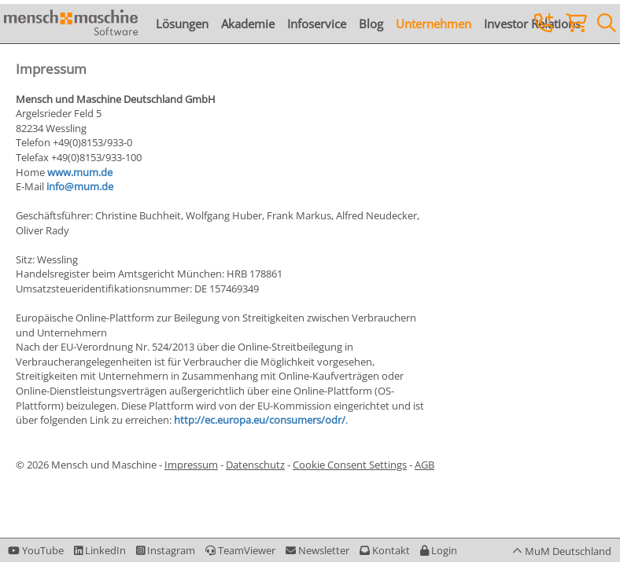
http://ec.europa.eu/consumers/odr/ (258, 420)
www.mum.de (80, 172)
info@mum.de (79, 186)
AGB (424, 465)
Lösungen (182, 23)
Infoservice (316, 23)
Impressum (191, 465)
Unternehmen (433, 23)
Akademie (248, 23)
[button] (438, 550)
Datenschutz (255, 465)
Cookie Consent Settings (350, 465)
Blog (371, 23)
